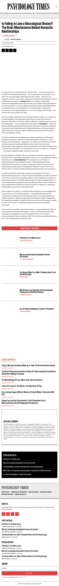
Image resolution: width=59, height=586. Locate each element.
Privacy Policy (22, 577)
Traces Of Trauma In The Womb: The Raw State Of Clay (22, 386)
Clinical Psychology (25, 294)
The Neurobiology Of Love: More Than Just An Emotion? (22, 380)
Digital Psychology (25, 311)
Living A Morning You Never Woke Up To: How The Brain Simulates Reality (28, 365)
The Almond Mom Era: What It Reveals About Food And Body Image (38, 273)
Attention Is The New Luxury (30, 238)
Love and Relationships (26, 259)
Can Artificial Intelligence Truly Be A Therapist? (37, 309)
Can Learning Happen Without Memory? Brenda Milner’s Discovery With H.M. (28, 393)
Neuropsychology (8, 368)
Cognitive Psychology (26, 240)
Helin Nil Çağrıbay (15, 39)
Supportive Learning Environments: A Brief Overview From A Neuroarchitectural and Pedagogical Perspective (24, 401)
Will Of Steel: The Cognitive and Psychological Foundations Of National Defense (36, 291)
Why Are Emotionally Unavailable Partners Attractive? (35, 255)
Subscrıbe (29, 573)
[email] (29, 568)
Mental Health (24, 277)
